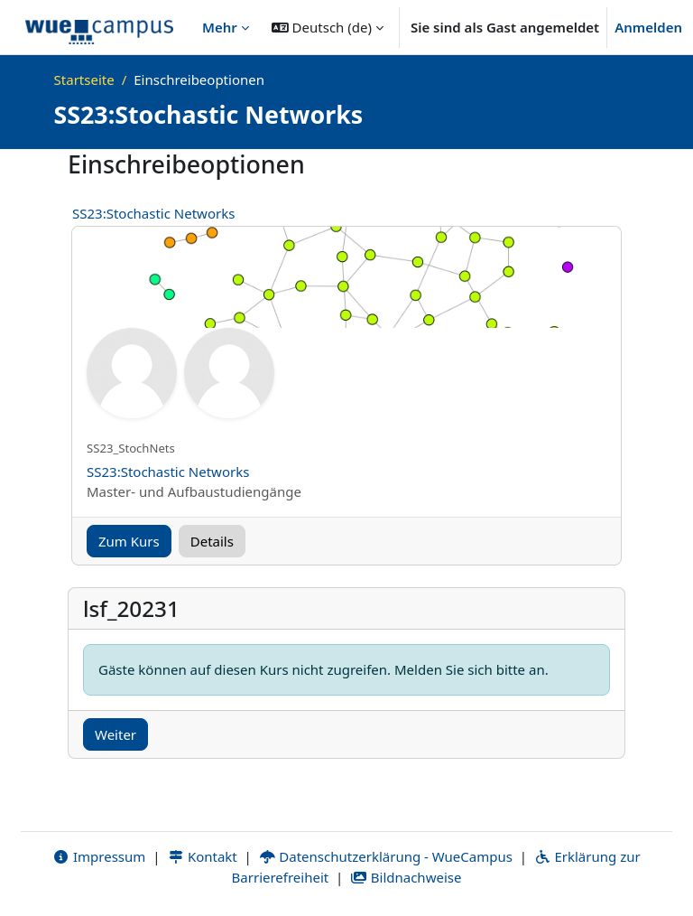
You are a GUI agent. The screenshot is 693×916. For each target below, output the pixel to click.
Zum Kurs (129, 541)
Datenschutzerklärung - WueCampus (386, 856)
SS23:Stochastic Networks (153, 213)
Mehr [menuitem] (219, 27)
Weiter (115, 734)
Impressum (98, 856)
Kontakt (202, 856)
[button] (327, 27)
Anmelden (648, 27)
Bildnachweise (405, 877)
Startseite (84, 79)
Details (212, 541)
